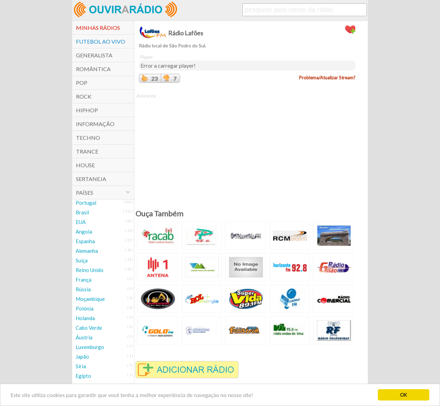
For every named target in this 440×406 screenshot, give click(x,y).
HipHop (87, 110)
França (83, 280)
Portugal (86, 203)
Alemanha (87, 251)
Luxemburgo (90, 347)
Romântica (93, 69)
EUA (81, 222)
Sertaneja (91, 179)
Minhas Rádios (98, 27)
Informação (95, 124)
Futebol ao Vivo (100, 41)
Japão (82, 356)
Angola (84, 231)
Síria (81, 366)
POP (81, 82)
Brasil (82, 212)
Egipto (83, 376)
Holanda (85, 318)
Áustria (84, 337)
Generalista (94, 55)
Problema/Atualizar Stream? (327, 77)
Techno (88, 137)
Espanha (85, 241)
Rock (83, 96)
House (85, 165)
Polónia (85, 308)
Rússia (83, 289)
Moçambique (90, 299)
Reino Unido (89, 270)
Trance (87, 151)
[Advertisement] (247, 147)
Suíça (82, 260)
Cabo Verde (89, 328)
